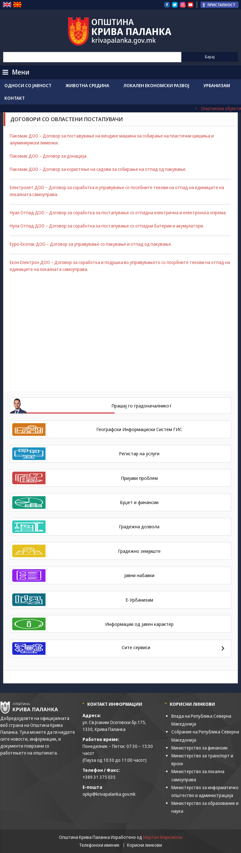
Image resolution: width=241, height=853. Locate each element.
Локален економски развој (156, 85)
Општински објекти (221, 108)
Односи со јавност (27, 85)
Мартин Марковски (162, 837)
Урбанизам (216, 85)
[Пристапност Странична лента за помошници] (219, 5)
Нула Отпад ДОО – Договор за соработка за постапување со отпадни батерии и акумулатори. (107, 226)
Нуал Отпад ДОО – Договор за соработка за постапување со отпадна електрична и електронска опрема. (118, 213)
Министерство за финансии (199, 748)
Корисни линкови (144, 845)
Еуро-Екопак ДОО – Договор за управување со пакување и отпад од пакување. (91, 244)
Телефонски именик (99, 845)
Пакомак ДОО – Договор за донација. (48, 156)
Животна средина (87, 85)
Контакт (14, 98)
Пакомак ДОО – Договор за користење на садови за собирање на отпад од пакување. (98, 169)
